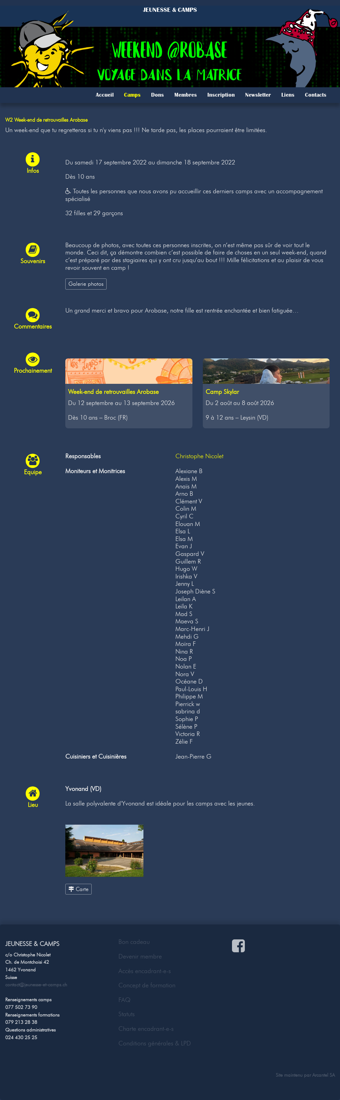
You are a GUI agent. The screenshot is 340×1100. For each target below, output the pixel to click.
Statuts (126, 1014)
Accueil (105, 95)
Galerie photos (85, 283)
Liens (288, 95)
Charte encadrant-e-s (146, 1029)
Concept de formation (146, 985)
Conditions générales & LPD (154, 1043)
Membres (185, 95)
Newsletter (258, 95)
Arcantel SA (323, 1075)
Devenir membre (140, 956)
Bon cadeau (134, 942)
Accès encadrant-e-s (144, 971)
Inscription (221, 95)
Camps (132, 95)
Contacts (315, 95)
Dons (157, 95)
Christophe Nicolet (199, 456)
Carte (78, 888)
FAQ (124, 1000)
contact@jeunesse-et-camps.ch (36, 984)
